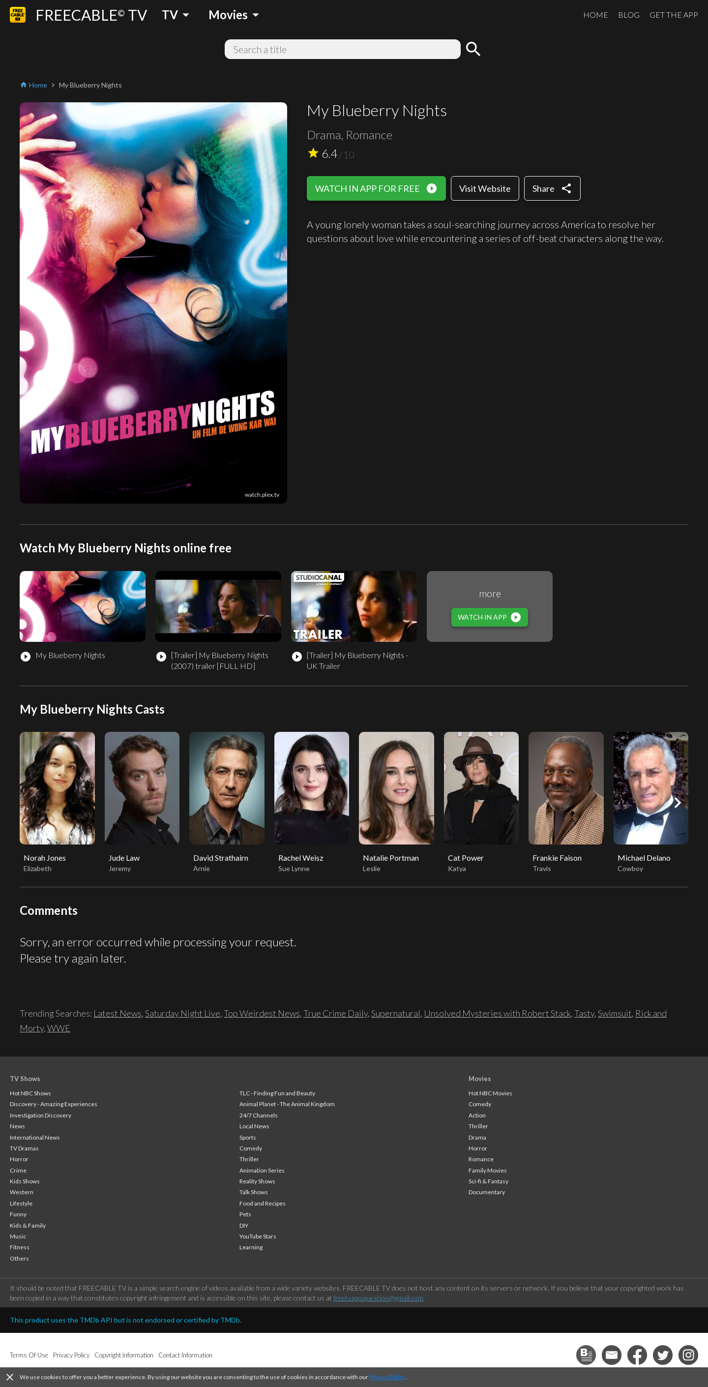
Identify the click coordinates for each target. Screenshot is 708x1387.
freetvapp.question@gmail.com (378, 1298)
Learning (251, 1247)
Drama (477, 1137)
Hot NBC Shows (30, 1093)
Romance (481, 1159)
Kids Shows (25, 1181)
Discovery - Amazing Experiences (53, 1104)
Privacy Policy (387, 1377)
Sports (247, 1137)
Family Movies (488, 1170)
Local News (254, 1126)
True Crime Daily (335, 1013)
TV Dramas (24, 1148)
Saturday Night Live (182, 1013)
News (17, 1126)
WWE (58, 1028)
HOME (595, 14)
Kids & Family (28, 1225)
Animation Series (262, 1170)
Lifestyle (21, 1203)
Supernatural (395, 1013)
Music (18, 1236)
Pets (245, 1214)
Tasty (584, 1013)
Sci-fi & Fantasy (488, 1181)
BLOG (629, 14)
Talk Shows (253, 1192)
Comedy (250, 1148)
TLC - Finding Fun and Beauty (277, 1093)
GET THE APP (673, 14)
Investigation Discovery (40, 1115)
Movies (480, 1079)
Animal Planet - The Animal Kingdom (287, 1104)
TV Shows (25, 1079)
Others (19, 1258)
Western (21, 1192)
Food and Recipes (262, 1203)
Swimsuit (615, 1013)
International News (35, 1137)
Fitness (20, 1247)
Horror (19, 1159)
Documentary (487, 1192)
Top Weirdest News (262, 1013)
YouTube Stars (257, 1236)
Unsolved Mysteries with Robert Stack (497, 1013)
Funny (18, 1214)
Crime (18, 1170)
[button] (677, 803)
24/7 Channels (258, 1115)
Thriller (249, 1159)
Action (477, 1115)
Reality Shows (257, 1181)
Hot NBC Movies (490, 1093)
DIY (243, 1225)
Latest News (117, 1013)
